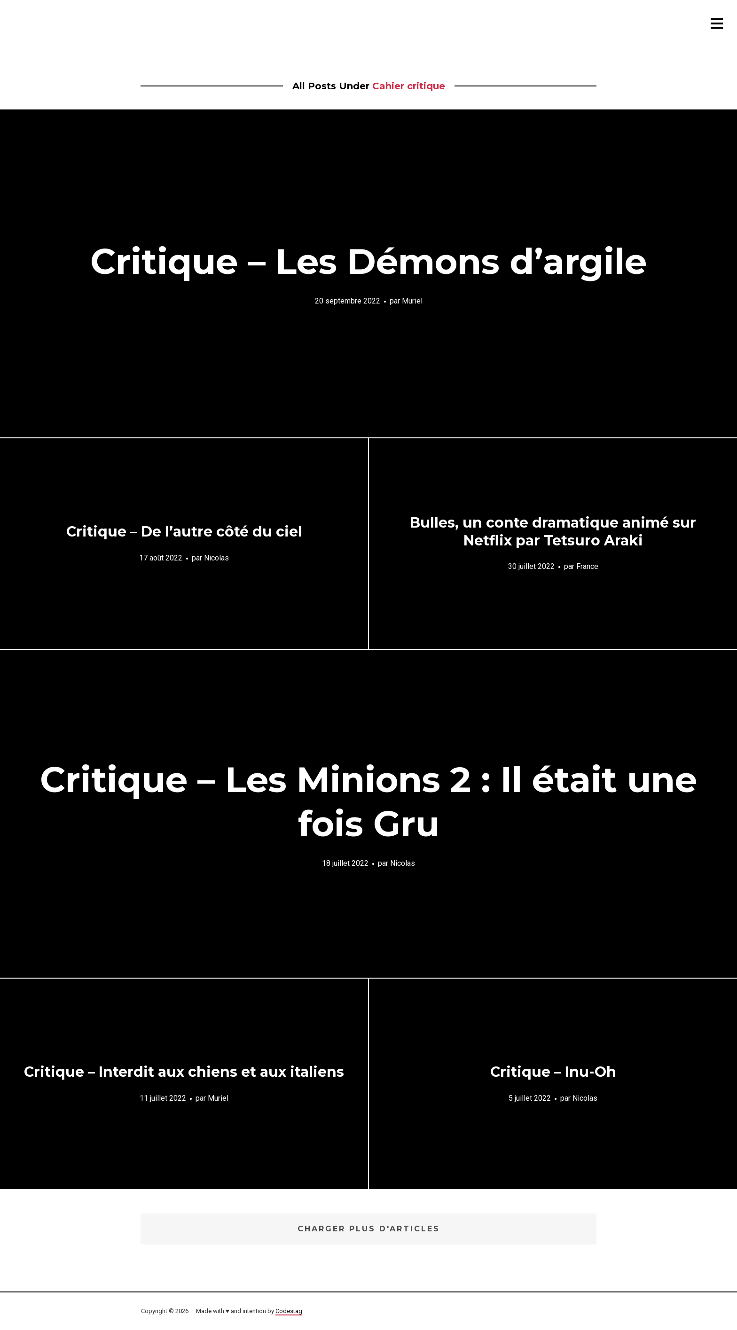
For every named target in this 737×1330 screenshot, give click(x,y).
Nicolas (216, 557)
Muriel (412, 300)
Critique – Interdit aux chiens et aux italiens (184, 1072)
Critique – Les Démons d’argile (368, 261)
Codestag (288, 1310)
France (587, 566)
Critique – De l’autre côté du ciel (184, 531)
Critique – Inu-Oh (553, 1072)
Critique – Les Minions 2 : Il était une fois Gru (368, 801)
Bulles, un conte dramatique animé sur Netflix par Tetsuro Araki (553, 531)
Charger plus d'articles (369, 1228)
